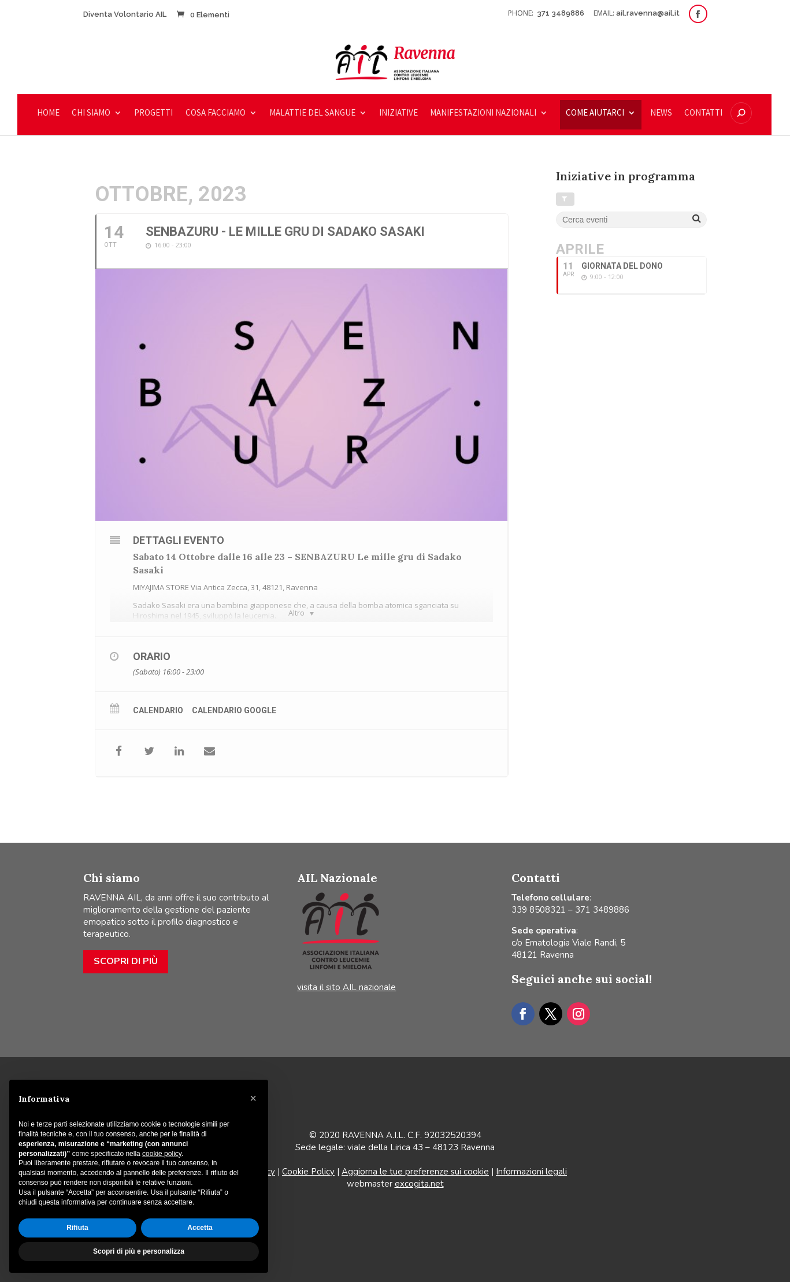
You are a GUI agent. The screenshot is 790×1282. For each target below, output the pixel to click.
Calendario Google (234, 710)
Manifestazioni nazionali (483, 113)
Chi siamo (91, 113)
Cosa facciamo (216, 113)
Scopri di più (126, 961)
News (661, 113)
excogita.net (419, 1184)
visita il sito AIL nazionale (346, 987)
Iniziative (398, 113)
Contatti (703, 113)
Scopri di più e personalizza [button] (138, 1251)
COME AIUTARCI (595, 113)
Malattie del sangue (312, 113)
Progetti (153, 113)
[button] (253, 1098)
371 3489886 (561, 13)
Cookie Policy (308, 1171)
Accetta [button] (199, 1228)
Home (48, 113)
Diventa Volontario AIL (124, 14)
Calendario (158, 710)
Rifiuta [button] (77, 1228)
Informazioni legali (531, 1171)
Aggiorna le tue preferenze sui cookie (415, 1171)
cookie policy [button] (161, 1154)
